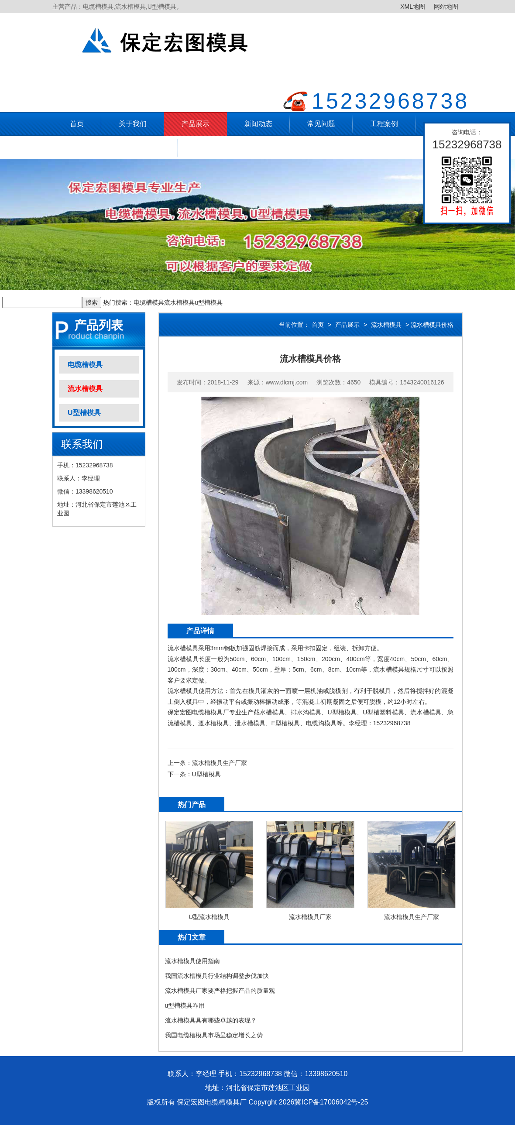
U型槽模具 (84, 412)
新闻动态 (258, 123)
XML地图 (412, 6)
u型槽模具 (209, 302)
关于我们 (133, 123)
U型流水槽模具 (209, 916)
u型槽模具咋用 (185, 1005)
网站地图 (446, 6)
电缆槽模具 (149, 302)
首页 (77, 123)
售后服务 (84, 147)
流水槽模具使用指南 (192, 960)
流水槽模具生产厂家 (219, 762)
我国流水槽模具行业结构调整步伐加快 (217, 975)
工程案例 (384, 123)
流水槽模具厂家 (310, 916)
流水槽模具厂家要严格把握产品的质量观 (220, 990)
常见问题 (321, 123)
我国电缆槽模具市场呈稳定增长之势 (214, 1035)
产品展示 (195, 123)
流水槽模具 (179, 302)
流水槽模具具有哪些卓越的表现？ (211, 1020)
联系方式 (147, 147)
